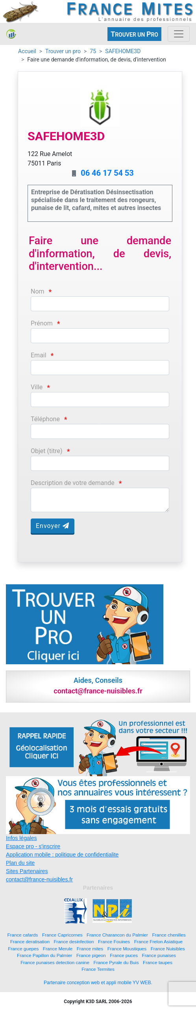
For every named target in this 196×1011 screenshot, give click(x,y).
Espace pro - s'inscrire (33, 846)
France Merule (57, 948)
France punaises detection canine (54, 962)
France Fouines (114, 941)
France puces (124, 955)
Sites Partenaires (27, 871)
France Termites (98, 969)
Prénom (42, 323)
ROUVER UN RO (134, 34)
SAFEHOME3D (123, 51)
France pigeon (91, 955)
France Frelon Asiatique (158, 941)
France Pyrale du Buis (116, 962)
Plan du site (20, 863)
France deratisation (30, 941)
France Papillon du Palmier (44, 955)
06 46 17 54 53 (107, 173)
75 (93, 51)
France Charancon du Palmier (117, 934)
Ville (37, 387)
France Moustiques (126, 948)
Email (38, 355)
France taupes (157, 962)
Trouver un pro (63, 51)
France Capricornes (62, 934)
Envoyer (52, 526)
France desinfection (74, 941)
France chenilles (168, 934)
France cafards (22, 934)
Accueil (27, 51)
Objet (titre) (47, 451)
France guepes (23, 948)
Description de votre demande (73, 483)
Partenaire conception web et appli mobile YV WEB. (98, 982)
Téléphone (45, 419)
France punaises (159, 955)
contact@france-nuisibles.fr (39, 879)
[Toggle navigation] (179, 34)
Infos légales (21, 838)
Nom (37, 291)
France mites (90, 948)
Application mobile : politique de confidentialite (62, 854)
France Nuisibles (168, 948)
